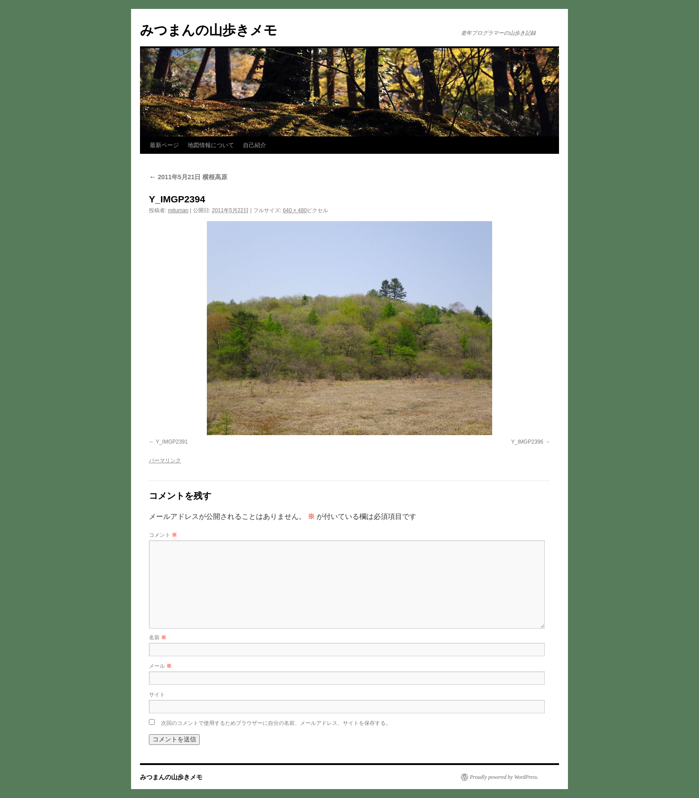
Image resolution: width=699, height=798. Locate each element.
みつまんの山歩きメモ (208, 30)
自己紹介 (254, 145)
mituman (178, 210)
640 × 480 (295, 210)
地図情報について (211, 145)
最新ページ (164, 145)
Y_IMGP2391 (172, 442)
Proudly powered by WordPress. (504, 777)
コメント (163, 535)
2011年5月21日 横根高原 (188, 177)
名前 (157, 637)
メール (160, 666)
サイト (157, 694)
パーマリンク (165, 460)
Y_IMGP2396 (527, 442)
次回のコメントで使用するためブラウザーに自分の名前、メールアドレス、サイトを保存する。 (276, 723)
